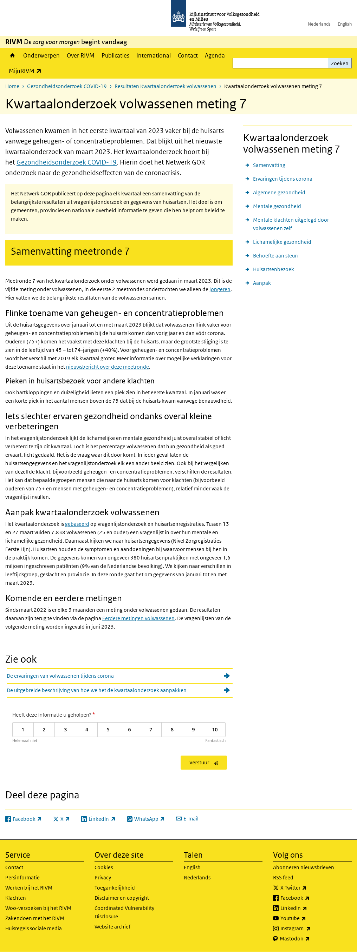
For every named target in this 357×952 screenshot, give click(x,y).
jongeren (220, 289)
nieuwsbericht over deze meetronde (107, 366)
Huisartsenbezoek (273, 269)
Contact (188, 55)
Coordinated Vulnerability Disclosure (124, 912)
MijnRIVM (27, 70)
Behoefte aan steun (275, 255)
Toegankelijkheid (115, 887)
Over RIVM (81, 55)
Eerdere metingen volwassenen (138, 618)
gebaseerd (77, 524)
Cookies (104, 867)
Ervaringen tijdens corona (282, 178)
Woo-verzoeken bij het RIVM (38, 908)
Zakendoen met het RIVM (34, 918)
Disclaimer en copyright (122, 897)
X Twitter (309, 888)
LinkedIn (309, 908)
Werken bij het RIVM (28, 887)
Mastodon (310, 938)
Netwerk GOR (35, 193)
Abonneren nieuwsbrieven (303, 867)
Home (12, 55)
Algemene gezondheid (279, 192)
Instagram (311, 928)
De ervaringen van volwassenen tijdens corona (60, 675)
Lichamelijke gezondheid (282, 242)
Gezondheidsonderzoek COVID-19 (67, 86)
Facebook (310, 898)
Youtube (308, 918)
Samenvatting (269, 165)
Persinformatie (22, 877)
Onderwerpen (41, 55)
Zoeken (340, 63)
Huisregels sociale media (33, 928)
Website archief (112, 926)
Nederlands (319, 24)
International (153, 55)
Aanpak (262, 283)
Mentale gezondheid (277, 206)
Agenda (215, 55)
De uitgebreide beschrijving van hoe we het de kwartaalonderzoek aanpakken (97, 690)
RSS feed (283, 877)
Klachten (15, 897)
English (345, 24)
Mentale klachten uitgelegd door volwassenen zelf (291, 224)
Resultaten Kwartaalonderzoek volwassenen (165, 86)
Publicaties (115, 55)
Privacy (103, 877)
